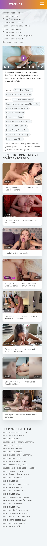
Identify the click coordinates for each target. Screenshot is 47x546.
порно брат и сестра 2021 (14, 520)
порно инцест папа (14, 117)
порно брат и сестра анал (17, 130)
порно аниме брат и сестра (17, 135)
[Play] (5, 67)
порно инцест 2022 (11, 494)
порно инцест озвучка (13, 503)
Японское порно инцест (13, 42)
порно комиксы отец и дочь (15, 513)
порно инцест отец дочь (14, 523)
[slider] (12, 67)
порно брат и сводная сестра (16, 484)
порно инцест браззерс (13, 477)
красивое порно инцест (13, 445)
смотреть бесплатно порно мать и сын (22, 104)
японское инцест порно (23, 100)
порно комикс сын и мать (17, 108)
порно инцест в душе (12, 452)
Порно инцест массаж (13, 29)
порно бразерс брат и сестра (16, 474)
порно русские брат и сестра (18, 121)
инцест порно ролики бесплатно (17, 500)
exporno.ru (16, 4)
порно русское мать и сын (15, 432)
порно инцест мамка (15, 113)
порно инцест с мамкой (16, 126)
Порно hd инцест (10, 16)
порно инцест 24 (10, 481)
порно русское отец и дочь (15, 464)
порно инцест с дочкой (13, 435)
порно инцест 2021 (11, 526)
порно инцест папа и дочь (14, 461)
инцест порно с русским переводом (19, 468)
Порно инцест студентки (14, 39)
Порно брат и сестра (12, 19)
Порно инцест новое (12, 32)
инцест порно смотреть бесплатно (18, 442)
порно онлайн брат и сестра (15, 510)
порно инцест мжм (14, 139)
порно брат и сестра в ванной (16, 516)
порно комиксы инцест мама (16, 497)
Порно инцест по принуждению (17, 35)
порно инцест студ (11, 507)
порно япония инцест (12, 458)
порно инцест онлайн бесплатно (17, 455)
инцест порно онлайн (12, 448)
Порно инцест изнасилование (16, 26)
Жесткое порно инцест (13, 13)
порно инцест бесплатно (14, 490)
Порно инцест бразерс (13, 22)
